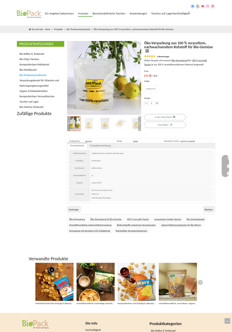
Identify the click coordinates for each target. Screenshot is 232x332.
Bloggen (89, 325)
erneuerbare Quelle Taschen (167, 219)
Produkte (90, 329)
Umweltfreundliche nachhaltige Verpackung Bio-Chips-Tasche (95, 290)
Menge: (119, 141)
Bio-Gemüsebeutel (196, 219)
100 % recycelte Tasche (138, 219)
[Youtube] (202, 6)
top (227, 321)
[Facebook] (192, 6)
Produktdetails (77, 145)
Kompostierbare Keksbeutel (34, 64)
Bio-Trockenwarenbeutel (33, 75)
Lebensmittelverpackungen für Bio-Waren (181, 225)
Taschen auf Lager (29, 101)
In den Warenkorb (165, 117)
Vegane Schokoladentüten (34, 91)
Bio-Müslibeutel (28, 69)
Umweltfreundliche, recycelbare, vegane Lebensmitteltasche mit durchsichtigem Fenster (178, 290)
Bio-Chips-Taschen (29, 59)
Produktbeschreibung (100, 145)
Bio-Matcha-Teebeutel (32, 107)
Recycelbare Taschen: (171, 141)
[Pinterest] (213, 6)
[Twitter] (197, 6)
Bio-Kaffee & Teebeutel (32, 53)
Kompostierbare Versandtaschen (37, 96)
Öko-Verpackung (179, 60)
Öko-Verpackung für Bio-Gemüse (106, 219)
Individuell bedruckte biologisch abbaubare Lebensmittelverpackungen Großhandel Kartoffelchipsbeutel (54, 290)
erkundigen (165, 124)
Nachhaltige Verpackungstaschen (131, 230)
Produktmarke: (74, 141)
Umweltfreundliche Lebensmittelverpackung (90, 225)
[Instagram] (208, 6)
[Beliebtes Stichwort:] (189, 12)
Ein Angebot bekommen (98, 321)
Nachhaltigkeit (93, 317)
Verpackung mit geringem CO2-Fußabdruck (89, 230)
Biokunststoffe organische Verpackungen (136, 225)
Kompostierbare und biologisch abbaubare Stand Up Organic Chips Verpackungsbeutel (137, 290)
